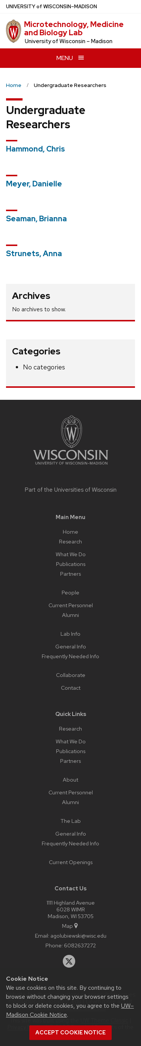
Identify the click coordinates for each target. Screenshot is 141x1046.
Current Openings (70, 862)
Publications (70, 563)
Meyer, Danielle (34, 184)
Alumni (70, 614)
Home (70, 531)
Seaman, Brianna (36, 219)
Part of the (71, 490)
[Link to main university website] (70, 466)
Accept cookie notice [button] (70, 1032)
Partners (70, 573)
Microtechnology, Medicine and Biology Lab (74, 29)
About (70, 779)
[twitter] (69, 961)
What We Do (71, 554)
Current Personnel (71, 605)
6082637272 (80, 945)
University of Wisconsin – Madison (68, 41)
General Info (70, 646)
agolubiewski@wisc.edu (78, 935)
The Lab (71, 820)
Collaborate (70, 674)
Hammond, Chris (35, 149)
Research (70, 541)
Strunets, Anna (34, 253)
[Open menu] (70, 58)
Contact (70, 687)
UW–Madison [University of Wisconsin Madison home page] (51, 6)
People (70, 592)
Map (70, 925)
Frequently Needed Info (70, 656)
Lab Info (70, 633)
